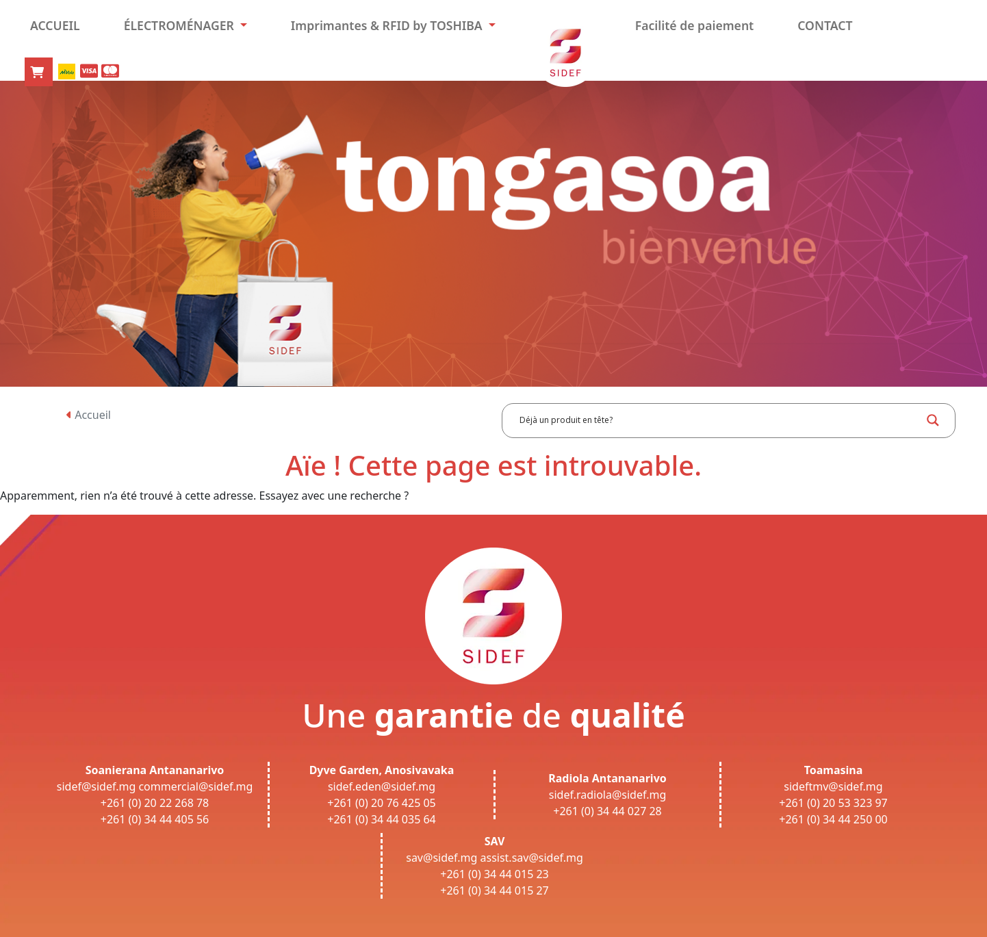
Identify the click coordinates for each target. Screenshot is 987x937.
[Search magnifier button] (933, 420)
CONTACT (824, 25)
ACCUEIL (55, 25)
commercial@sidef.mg (195, 786)
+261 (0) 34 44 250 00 (833, 819)
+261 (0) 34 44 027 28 (607, 811)
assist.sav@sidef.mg (531, 857)
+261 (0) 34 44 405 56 (155, 819)
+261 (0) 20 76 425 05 (381, 802)
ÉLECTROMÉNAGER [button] (181, 25)
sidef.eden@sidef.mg (381, 786)
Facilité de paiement (694, 25)
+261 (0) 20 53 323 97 (833, 802)
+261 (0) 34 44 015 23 (494, 874)
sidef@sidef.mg (96, 786)
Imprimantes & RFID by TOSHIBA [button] (388, 25)
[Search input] (719, 420)
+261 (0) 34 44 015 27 (494, 890)
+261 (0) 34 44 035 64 (381, 819)
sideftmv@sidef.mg (833, 786)
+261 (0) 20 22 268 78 (155, 802)
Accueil (88, 414)
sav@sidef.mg (441, 857)
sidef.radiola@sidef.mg (607, 794)
